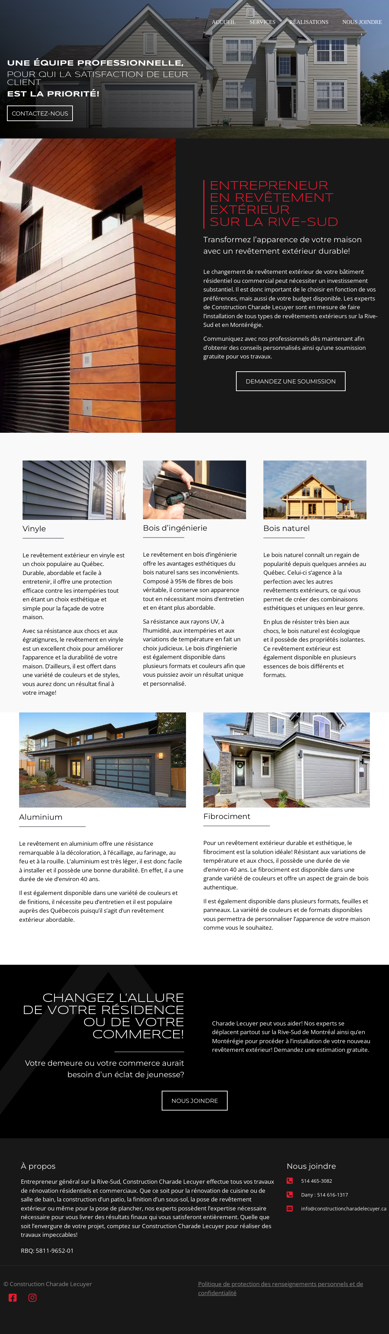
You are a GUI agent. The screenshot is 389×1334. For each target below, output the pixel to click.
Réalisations (309, 22)
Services (263, 22)
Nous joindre (362, 22)
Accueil (224, 22)
